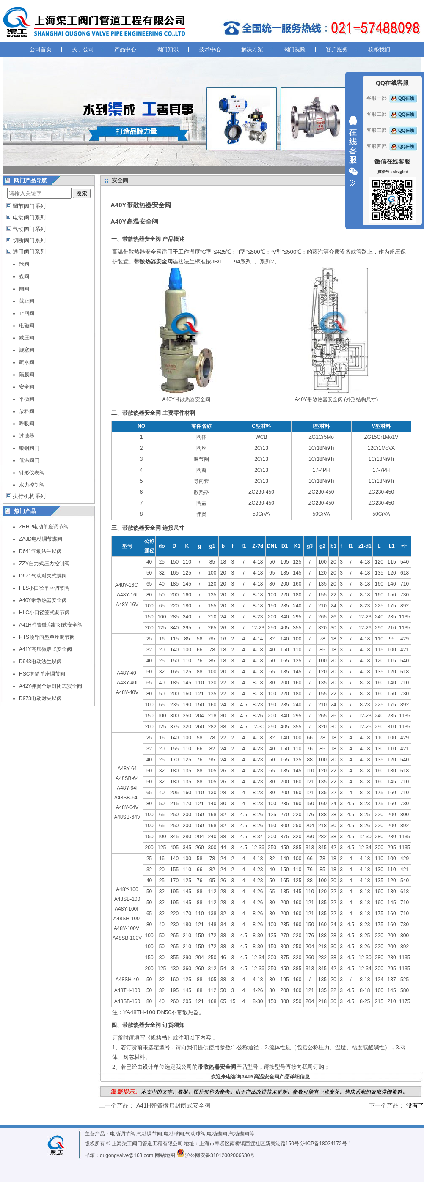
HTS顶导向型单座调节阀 (47, 637)
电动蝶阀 (217, 1134)
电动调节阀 (122, 1134)
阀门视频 (295, 49)
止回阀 (26, 313)
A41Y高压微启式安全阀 (45, 649)
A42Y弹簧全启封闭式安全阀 (50, 686)
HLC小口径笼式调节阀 (44, 613)
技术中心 (210, 49)
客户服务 (337, 49)
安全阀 (26, 387)
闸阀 (24, 289)
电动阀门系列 (29, 217)
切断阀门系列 (29, 240)
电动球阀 (174, 1134)
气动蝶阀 (239, 1134)
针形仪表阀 (31, 473)
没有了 (415, 1105)
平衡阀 (26, 399)
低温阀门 (29, 460)
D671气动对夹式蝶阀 (43, 576)
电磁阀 (26, 325)
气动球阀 (195, 1134)
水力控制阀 (31, 485)
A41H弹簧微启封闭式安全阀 (51, 625)
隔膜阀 (26, 375)
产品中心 (125, 49)
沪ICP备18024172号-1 (325, 1143)
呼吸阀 (26, 424)
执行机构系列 (29, 496)
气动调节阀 (149, 1134)
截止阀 (26, 301)
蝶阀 (24, 276)
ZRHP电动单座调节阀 (44, 527)
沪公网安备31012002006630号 (215, 1155)
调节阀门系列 (29, 206)
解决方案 (252, 49)
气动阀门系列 (29, 229)
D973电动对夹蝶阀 (40, 698)
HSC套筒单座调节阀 (42, 674)
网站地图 (165, 1155)
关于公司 (83, 49)
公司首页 (41, 49)
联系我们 (379, 49)
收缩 (353, 151)
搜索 (81, 193)
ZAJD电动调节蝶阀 (40, 539)
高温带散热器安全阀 (137, 252)
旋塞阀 (26, 350)
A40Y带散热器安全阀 (43, 600)
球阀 (24, 264)
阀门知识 (168, 49)
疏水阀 (26, 362)
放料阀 (26, 411)
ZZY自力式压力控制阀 (44, 563)
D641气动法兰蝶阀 (40, 551)
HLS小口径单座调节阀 (44, 588)
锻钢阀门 (29, 448)
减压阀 (26, 338)
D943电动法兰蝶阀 (40, 662)
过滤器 (26, 436)
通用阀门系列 (29, 252)
